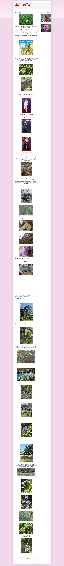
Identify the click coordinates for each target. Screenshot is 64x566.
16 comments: (23, 558)
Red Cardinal (23, 5)
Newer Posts (16, 560)
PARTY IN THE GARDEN (20, 300)
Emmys (19, 296)
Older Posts (36, 560)
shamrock (28, 296)
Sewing (26, 296)
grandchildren (21, 296)
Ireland (24, 296)
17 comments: (23, 295)
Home (26, 560)
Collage (17, 296)
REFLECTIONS (18, 12)
